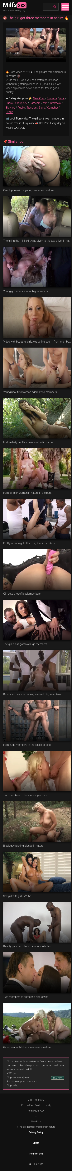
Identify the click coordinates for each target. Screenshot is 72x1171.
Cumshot (52, 107)
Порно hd (12, 1085)
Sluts (42, 107)
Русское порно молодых (22, 1081)
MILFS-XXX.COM (35, 1100)
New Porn (39, 98)
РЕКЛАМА (57, 1078)
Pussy (9, 103)
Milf (45, 103)
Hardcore (35, 103)
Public (21, 107)
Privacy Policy (36, 1132)
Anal (62, 98)
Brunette (52, 98)
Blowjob (10, 107)
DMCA (36, 1143)
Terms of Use (36, 1153)
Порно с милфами (18, 1077)
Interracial (55, 103)
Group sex (21, 103)
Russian (31, 107)
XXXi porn (12, 1073)
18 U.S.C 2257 (36, 1164)
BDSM (9, 112)
